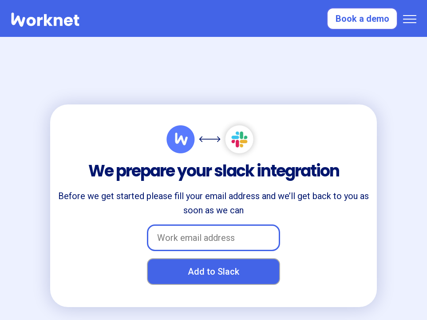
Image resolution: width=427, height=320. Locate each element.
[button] (409, 18)
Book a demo (362, 18)
